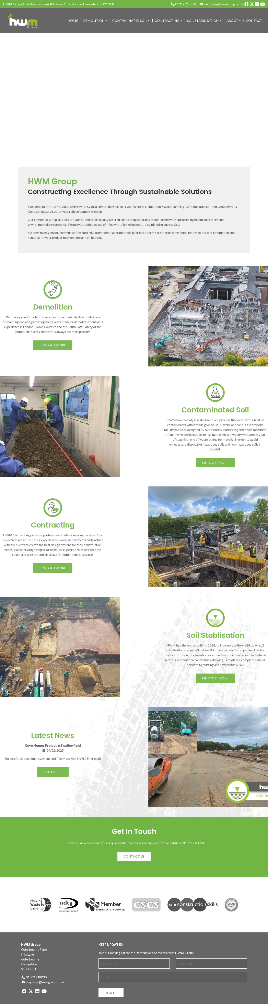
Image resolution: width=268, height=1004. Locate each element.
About (232, 20)
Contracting (167, 20)
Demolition (94, 20)
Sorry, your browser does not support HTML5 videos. (134, 100)
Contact (254, 20)
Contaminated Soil (129, 20)
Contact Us (134, 856)
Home (73, 20)
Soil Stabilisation (203, 20)
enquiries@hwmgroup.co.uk (43, 982)
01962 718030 (183, 4)
